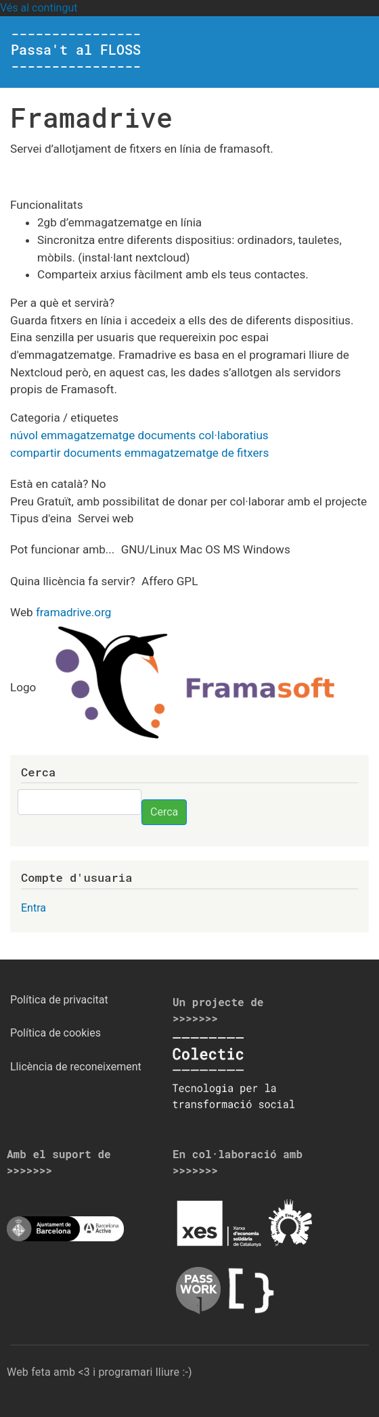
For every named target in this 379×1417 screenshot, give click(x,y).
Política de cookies (55, 1032)
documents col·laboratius (203, 435)
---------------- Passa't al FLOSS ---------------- (76, 49)
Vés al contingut (38, 7)
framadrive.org (74, 612)
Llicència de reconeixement (75, 1066)
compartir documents (66, 452)
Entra (33, 907)
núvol (24, 435)
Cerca (164, 811)
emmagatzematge (88, 435)
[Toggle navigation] (349, 52)
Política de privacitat (59, 999)
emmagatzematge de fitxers (197, 452)
